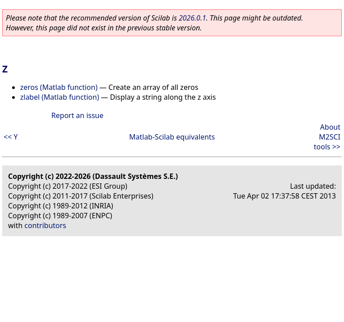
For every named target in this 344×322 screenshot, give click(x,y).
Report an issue (77, 115)
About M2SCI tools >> (327, 137)
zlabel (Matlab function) (59, 97)
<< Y (11, 137)
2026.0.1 (192, 18)
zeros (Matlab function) (59, 87)
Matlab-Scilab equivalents (172, 137)
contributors (45, 225)
